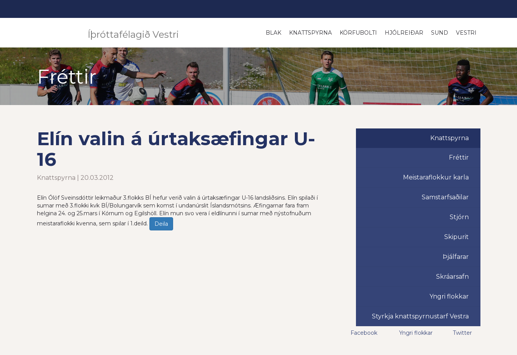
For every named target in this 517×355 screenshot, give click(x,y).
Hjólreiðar (404, 32)
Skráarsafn (452, 276)
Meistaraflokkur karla (436, 177)
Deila (161, 223)
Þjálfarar (456, 256)
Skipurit (456, 237)
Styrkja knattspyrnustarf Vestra (420, 316)
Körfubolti (358, 32)
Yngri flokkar (449, 296)
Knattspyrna (310, 32)
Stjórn (459, 217)
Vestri (466, 32)
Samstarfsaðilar (445, 197)
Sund (439, 32)
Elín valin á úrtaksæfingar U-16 (176, 148)
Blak (273, 32)
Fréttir (459, 157)
